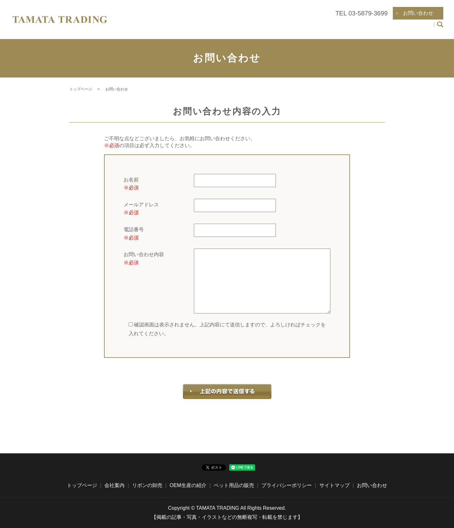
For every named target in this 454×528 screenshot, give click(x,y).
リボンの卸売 (316, 28)
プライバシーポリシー (286, 485)
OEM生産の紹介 (359, 28)
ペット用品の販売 (408, 28)
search (440, 29)
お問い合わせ (372, 485)
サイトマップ (334, 485)
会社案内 (281, 28)
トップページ (245, 28)
